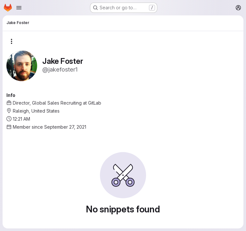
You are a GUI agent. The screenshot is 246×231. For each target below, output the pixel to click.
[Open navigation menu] (19, 8)
